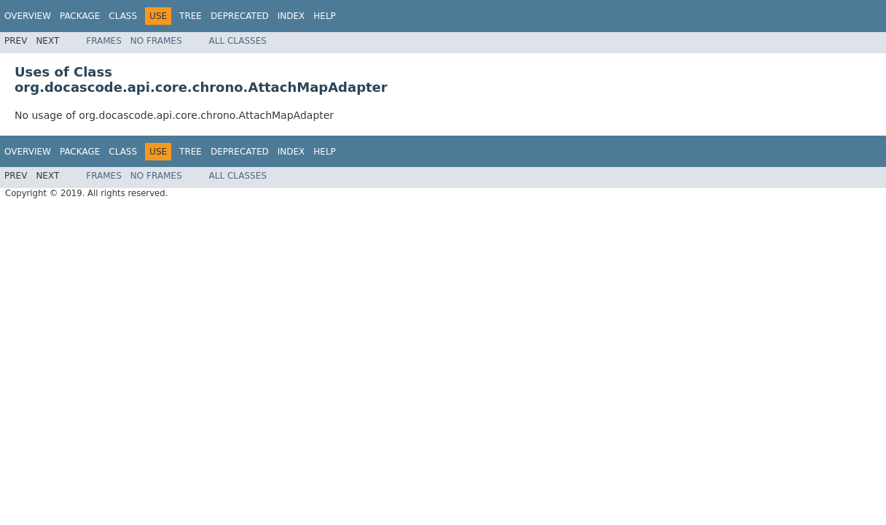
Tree (190, 16)
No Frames (156, 41)
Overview (27, 16)
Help (324, 16)
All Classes (238, 41)
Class (123, 16)
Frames (104, 41)
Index (291, 16)
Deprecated (240, 16)
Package (80, 16)
